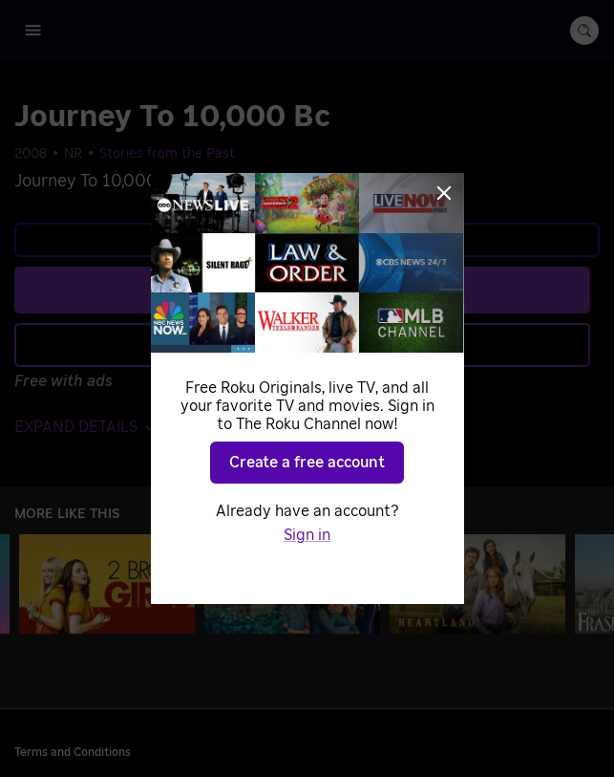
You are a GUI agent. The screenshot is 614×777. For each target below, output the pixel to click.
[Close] (444, 193)
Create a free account (307, 462)
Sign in (307, 535)
